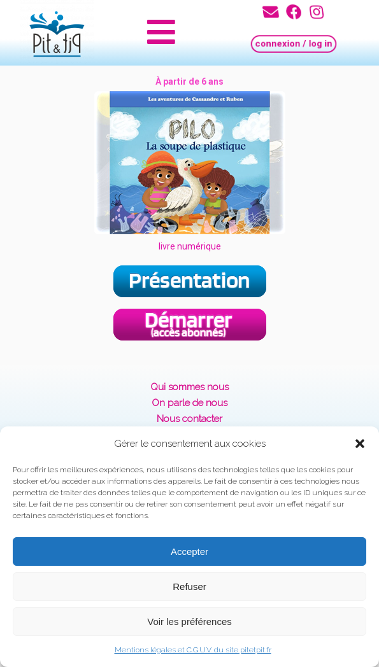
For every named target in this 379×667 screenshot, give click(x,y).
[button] (360, 443)
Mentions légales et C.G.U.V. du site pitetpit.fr (193, 649)
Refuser (189, 586)
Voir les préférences (189, 621)
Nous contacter (189, 419)
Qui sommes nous (189, 387)
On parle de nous (189, 403)
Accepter (189, 551)
